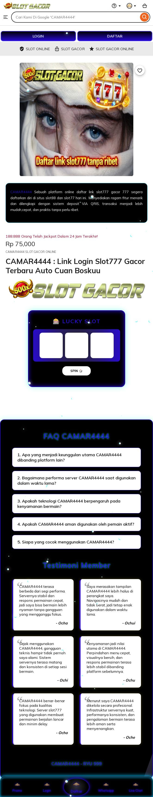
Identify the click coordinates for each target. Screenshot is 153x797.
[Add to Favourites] (140, 70)
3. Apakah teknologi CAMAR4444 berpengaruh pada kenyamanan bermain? (68, 503)
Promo (17, 787)
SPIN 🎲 (76, 371)
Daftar (76, 787)
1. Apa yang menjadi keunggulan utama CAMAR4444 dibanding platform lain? (69, 457)
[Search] (144, 17)
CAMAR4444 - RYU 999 (76, 763)
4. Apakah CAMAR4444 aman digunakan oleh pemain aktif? (75, 524)
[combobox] (75, 17)
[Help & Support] (116, 5)
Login (47, 787)
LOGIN (38, 36)
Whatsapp (106, 787)
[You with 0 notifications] (131, 5)
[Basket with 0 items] (144, 5)
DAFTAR (114, 36)
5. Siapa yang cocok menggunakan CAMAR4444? (65, 542)
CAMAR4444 (21, 192)
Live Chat (136, 787)
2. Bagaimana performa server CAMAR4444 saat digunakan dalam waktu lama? (76, 480)
